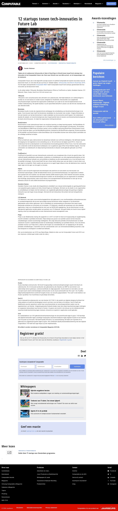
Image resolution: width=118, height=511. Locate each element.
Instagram (113, 484)
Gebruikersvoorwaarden (34, 507)
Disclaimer (19, 507)
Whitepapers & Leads (43, 477)
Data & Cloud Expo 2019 (77, 82)
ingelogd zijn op (31, 431)
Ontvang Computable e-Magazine (12, 484)
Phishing (4, 494)
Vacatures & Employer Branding (46, 480)
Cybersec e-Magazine (8, 487)
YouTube (113, 480)
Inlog (73, 484)
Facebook (113, 471)
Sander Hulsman (29, 68)
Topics (4, 490)
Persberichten (41, 484)
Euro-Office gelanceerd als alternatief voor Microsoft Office (102, 120)
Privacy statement (51, 507)
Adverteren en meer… (43, 471)
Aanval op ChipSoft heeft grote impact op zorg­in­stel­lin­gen (102, 83)
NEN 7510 (5, 500)
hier (55, 375)
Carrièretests (5, 471)
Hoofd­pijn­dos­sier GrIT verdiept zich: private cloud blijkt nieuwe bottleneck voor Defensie (102, 93)
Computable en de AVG (79, 474)
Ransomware (6, 497)
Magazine (5, 480)
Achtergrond (52, 63)
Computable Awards (8, 477)
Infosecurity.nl (63, 82)
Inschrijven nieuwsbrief (79, 480)
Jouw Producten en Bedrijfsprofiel (47, 474)
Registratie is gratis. (66, 340)
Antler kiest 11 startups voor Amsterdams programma (36, 453)
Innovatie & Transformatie (67, 63)
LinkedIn (112, 477)
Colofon (74, 471)
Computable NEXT (41, 84)
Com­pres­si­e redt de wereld (100, 112)
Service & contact (77, 477)
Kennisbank (5, 474)
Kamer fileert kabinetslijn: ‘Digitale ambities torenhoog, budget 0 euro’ (101, 104)
